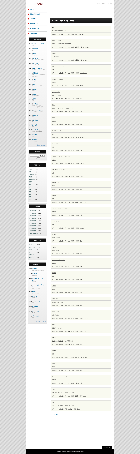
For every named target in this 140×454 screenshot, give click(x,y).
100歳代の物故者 (33, 233)
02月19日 (61, 163)
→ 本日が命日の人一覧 (40, 321)
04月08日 (61, 318)
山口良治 (35, 58)
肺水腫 (76, 318)
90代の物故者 (32, 231)
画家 (54, 185)
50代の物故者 (32, 221)
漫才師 (53, 250)
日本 (83, 34)
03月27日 (61, 267)
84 (69, 189)
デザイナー (65, 95)
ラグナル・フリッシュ (57, 79)
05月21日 (61, 409)
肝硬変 (76, 202)
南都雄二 (54, 247)
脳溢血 (76, 111)
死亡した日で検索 (35, 14)
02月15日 (61, 150)
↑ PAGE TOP (107, 447)
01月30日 (61, 73)
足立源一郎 (55, 298)
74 (69, 176)
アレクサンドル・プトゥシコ (59, 208)
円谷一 (53, 105)
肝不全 (30, 172)
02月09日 (61, 111)
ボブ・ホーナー (37, 63)
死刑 (30, 199)
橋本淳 (34, 89)
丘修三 (34, 79)
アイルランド (83, 73)
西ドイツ (82, 137)
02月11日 (61, 137)
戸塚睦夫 (54, 389)
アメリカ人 (32, 245)
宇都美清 (54, 195)
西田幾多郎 (35, 306)
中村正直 (34, 296)
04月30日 (61, 357)
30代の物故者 (32, 216)
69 (69, 331)
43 (69, 111)
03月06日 (61, 215)
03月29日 (61, 292)
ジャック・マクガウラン (58, 66)
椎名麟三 (54, 273)
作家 (53, 224)
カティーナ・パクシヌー (58, 169)
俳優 (53, 69)
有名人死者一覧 (34, 28)
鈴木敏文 (35, 104)
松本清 (53, 402)
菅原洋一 (35, 48)
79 (69, 86)
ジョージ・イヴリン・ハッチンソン (61, 156)
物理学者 (54, 134)
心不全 (76, 292)
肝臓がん (77, 357)
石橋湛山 (54, 337)
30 (69, 34)
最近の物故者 (37, 39)
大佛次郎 (54, 350)
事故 (30, 194)
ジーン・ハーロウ (37, 301)
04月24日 (61, 331)
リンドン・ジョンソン (57, 40)
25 (69, 60)
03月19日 (61, 254)
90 (69, 344)
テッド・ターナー (37, 130)
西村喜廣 (35, 73)
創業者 (61, 405)
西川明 (34, 99)
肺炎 (30, 184)
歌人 (61, 328)
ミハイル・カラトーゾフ (58, 260)
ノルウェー (82, 86)
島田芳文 (54, 363)
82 (69, 228)
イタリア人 (32, 255)
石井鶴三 (54, 234)
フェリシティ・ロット (39, 110)
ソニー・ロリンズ (37, 68)
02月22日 (61, 176)
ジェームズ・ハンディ (38, 44)
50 (69, 254)
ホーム (32, 9)
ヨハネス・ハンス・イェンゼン (60, 130)
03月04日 (61, 202)
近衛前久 (34, 273)
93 (69, 318)
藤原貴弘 (35, 115)
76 (69, 370)
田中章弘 (34, 140)
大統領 (70, 43)
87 (69, 241)
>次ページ (55, 414)
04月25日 (61, 344)
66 (69, 47)
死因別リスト (34, 19)
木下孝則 (54, 286)
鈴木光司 (34, 125)
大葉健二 (34, 135)
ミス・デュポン (56, 92)
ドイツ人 (31, 252)
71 (69, 267)
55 (69, 150)
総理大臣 (61, 341)
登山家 (61, 302)
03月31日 (61, 305)
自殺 (76, 34)
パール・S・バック (57, 221)
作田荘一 (54, 117)
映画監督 (54, 211)
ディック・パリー (37, 84)
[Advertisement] (81, 11)
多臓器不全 (32, 179)
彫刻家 (53, 237)
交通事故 (77, 60)
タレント (61, 392)
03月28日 (61, 279)
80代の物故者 (32, 228)
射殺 (30, 197)
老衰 (30, 189)
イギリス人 (32, 247)
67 (69, 137)
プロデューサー (60, 108)
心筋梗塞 (31, 174)
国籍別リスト (34, 23)
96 (69, 124)
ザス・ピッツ (35, 316)
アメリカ (87, 47)
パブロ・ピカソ (56, 311)
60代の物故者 (32, 223)
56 (69, 73)
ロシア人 (31, 257)
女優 (53, 95)
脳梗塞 (30, 177)
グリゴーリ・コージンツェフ (59, 376)
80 (69, 98)
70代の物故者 (32, 226)
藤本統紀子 (36, 120)
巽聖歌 (53, 324)
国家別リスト (37, 240)
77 (69, 357)
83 (69, 305)
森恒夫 (53, 27)
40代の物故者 (32, 218)
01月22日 (61, 47)
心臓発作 (77, 47)
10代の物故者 (32, 211)
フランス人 (32, 250)
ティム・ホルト (56, 143)
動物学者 (54, 160)
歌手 (53, 198)
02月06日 (61, 98)
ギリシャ (82, 176)
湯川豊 (34, 53)
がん (30, 187)
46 (69, 202)
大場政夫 (54, 53)
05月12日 (61, 396)
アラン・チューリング (38, 311)
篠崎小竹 (34, 291)
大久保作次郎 (55, 182)
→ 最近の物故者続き (41, 145)
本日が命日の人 (37, 264)
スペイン (85, 318)
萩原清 (34, 94)
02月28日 (61, 189)
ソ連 (81, 215)
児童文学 (54, 328)
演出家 (53, 108)
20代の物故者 (32, 213)
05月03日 (61, 370)
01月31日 (61, 86)
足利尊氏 (34, 269)
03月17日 (61, 241)
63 (69, 163)
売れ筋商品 (33, 33)
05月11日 (61, 383)
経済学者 (54, 82)
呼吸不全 (31, 182)
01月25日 (61, 60)
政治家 (53, 43)
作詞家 (67, 108)
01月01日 (61, 34)
